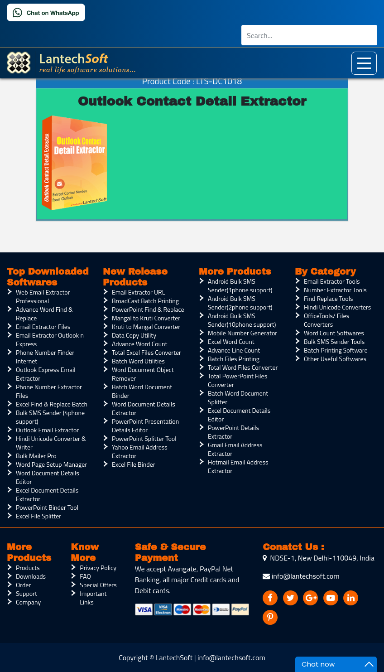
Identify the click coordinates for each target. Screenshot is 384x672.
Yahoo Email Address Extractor (140, 451)
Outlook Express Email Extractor (45, 374)
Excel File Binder (133, 464)
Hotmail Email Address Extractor (238, 466)
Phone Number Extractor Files (49, 391)
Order (23, 585)
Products (28, 567)
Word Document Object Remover (143, 374)
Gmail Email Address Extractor (235, 449)
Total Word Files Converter (243, 367)
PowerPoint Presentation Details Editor (145, 425)
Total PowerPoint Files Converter (237, 380)
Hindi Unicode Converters (337, 307)
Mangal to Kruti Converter (146, 318)
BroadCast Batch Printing (145, 300)
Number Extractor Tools (335, 290)
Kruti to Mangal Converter (146, 326)
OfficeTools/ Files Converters (326, 320)
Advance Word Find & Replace (44, 314)
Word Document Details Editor (47, 477)
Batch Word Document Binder (142, 391)
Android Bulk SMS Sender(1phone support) (240, 285)
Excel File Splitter (38, 516)
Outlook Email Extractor (47, 430)
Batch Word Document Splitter (238, 397)
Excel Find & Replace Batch (51, 404)
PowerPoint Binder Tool (47, 507)
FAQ (85, 576)
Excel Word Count (231, 341)
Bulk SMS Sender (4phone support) (50, 417)
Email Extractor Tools (332, 281)
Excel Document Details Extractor (47, 494)
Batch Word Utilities (138, 361)
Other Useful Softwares (335, 358)
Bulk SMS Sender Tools (334, 341)
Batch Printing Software (336, 350)
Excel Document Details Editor (239, 415)
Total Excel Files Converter (146, 352)
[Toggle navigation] (364, 63)
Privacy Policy (98, 567)
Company (28, 602)
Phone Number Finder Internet (45, 357)
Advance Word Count (139, 343)
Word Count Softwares (334, 333)
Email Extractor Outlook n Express (50, 339)
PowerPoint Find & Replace (148, 309)
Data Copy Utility (134, 335)
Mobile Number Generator (242, 333)
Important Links (93, 598)
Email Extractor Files (43, 326)
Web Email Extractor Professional (43, 296)
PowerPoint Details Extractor (233, 432)
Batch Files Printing (233, 358)
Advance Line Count (234, 350)
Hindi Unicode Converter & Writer (51, 443)
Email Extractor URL (138, 292)
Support (26, 593)
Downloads (31, 576)
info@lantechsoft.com (301, 575)
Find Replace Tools (328, 298)
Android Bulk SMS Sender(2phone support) (240, 303)
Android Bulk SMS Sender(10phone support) (242, 320)
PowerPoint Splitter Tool (144, 438)
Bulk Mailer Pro (36, 455)
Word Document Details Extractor (143, 408)
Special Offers (98, 585)
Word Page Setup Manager (51, 464)
